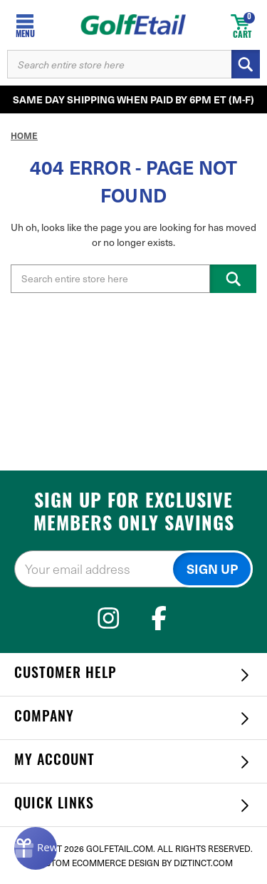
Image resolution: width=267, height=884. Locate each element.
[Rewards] (35, 848)
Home (24, 135)
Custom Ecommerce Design (96, 862)
